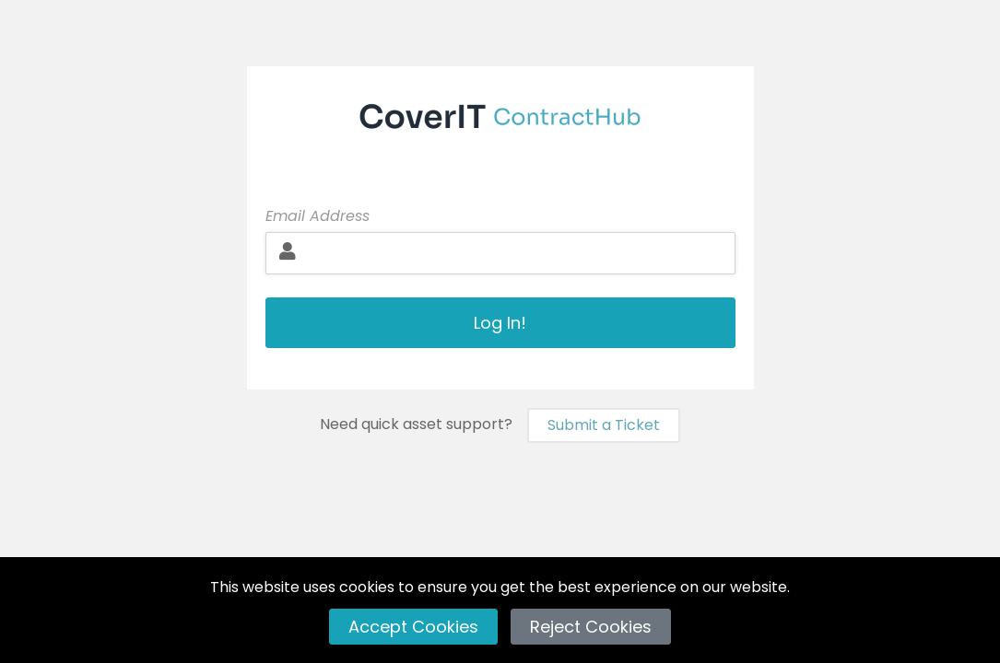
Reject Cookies (591, 626)
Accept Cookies (413, 626)
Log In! (500, 322)
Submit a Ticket (603, 425)
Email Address (317, 216)
